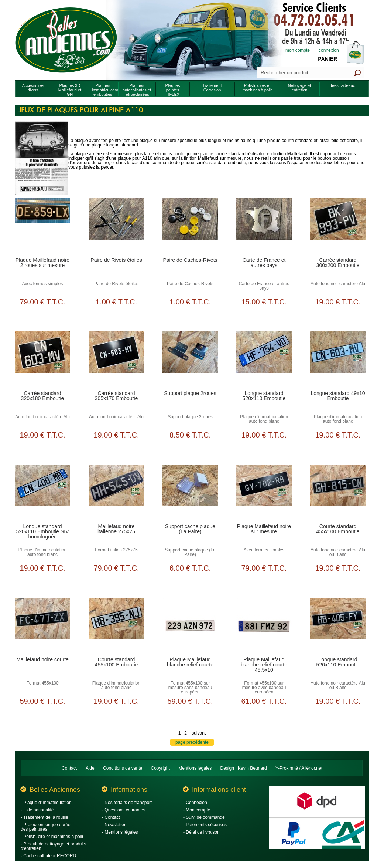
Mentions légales (195, 768)
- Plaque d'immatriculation (46, 802)
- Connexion (195, 802)
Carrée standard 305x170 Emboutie (116, 396)
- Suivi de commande (204, 817)
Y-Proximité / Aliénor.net (298, 768)
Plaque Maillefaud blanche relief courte (190, 662)
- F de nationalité (37, 810)
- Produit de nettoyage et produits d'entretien (53, 846)
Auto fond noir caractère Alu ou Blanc (338, 552)
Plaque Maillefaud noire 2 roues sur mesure (42, 262)
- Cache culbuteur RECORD (48, 855)
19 (337, 302)
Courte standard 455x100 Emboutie (338, 529)
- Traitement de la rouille (44, 817)
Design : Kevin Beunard (243, 768)
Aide (90, 768)
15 (264, 302)
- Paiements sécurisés (205, 824)
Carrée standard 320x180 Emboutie (42, 396)
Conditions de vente (122, 768)
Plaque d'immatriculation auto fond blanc (264, 419)
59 (42, 701)
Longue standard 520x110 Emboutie (264, 396)
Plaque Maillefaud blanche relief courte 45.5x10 (264, 664)
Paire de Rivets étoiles (116, 260)
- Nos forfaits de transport (127, 802)
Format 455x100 (42, 683)
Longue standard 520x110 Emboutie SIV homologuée (42, 531)
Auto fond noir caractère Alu (338, 283)
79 (42, 302)
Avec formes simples (42, 283)
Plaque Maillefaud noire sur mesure (264, 529)
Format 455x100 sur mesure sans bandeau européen (190, 687)
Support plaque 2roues (190, 393)
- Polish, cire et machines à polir (52, 836)
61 (264, 701)
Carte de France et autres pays (264, 262)
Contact (69, 768)
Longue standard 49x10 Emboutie (338, 396)
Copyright (160, 768)
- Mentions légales (120, 832)
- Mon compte (196, 810)
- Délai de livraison (201, 832)
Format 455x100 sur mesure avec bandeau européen (264, 687)
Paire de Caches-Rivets (190, 260)
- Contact (111, 817)
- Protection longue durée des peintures (46, 827)
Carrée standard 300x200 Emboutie (338, 262)
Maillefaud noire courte (42, 659)
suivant (199, 733)
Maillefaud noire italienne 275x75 (116, 529)
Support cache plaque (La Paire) (190, 529)
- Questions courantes (123, 810)
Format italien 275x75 (116, 550)
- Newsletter (114, 824)
